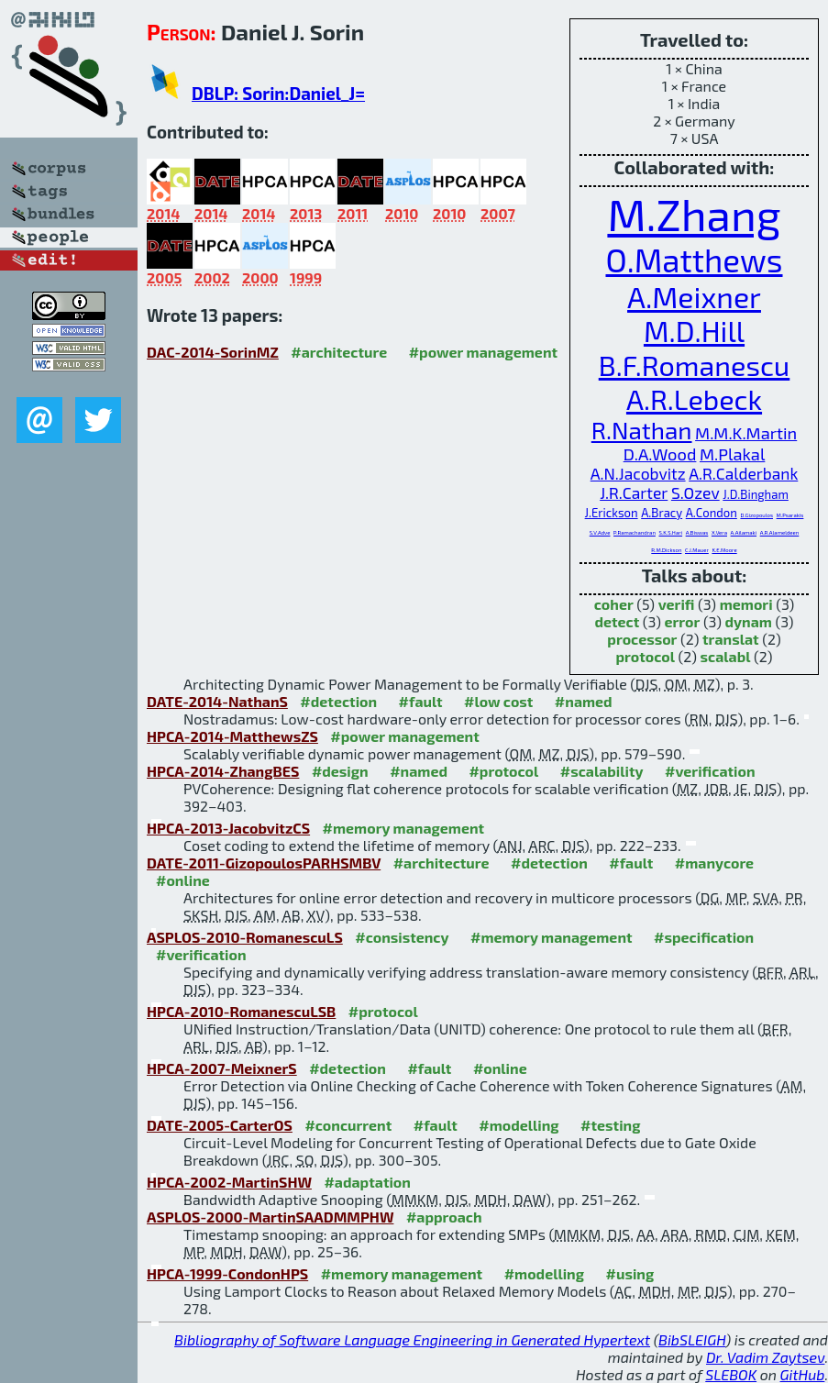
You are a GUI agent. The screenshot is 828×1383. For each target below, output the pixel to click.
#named (584, 701)
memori (746, 604)
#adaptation (367, 1181)
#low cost (498, 701)
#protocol (503, 771)
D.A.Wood (660, 454)
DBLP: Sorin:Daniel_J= (278, 93)
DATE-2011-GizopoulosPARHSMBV (264, 862)
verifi (676, 604)
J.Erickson (611, 512)
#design (340, 771)
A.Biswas (697, 532)
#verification (710, 771)
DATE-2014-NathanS (217, 701)
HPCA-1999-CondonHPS (227, 1273)
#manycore (714, 862)
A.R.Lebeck (694, 398)
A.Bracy (661, 512)
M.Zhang (693, 213)
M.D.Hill (694, 331)
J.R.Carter (634, 493)
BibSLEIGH (691, 1339)
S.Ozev (695, 493)
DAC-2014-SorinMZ (213, 351)
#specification (704, 937)
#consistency (401, 937)
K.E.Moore (724, 550)
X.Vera (719, 532)
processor (642, 638)
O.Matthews (693, 259)
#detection (338, 701)
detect (616, 621)
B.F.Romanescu (694, 365)
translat (730, 638)
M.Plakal (732, 454)
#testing (610, 1125)
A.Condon (711, 512)
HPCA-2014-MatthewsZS (232, 736)
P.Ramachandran (634, 532)
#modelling (518, 1125)
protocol (644, 656)
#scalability (602, 771)
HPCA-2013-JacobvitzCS (228, 827)
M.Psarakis (790, 515)
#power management (483, 351)
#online (183, 880)
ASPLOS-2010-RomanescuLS (245, 937)
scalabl (726, 656)
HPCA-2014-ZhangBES (223, 771)
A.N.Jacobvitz (638, 473)
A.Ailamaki (744, 532)
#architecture (339, 351)
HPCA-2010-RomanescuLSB (241, 1011)
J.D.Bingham (756, 494)
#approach (444, 1216)
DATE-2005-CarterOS (220, 1125)
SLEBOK (730, 1374)
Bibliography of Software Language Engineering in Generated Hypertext (412, 1339)
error (682, 621)
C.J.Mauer (697, 550)
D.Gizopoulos (756, 515)
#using (629, 1273)
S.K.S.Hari (670, 532)
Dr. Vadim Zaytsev (765, 1357)
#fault (421, 701)
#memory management (404, 827)
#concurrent (348, 1125)
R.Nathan (641, 429)
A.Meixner (694, 296)
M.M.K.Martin (746, 433)
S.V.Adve (600, 532)
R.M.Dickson (666, 550)
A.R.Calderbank (743, 473)
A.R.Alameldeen (780, 532)
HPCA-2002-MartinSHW (229, 1181)
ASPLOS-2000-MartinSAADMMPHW (270, 1216)
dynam (748, 621)
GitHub (802, 1374)
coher (614, 604)
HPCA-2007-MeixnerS (222, 1068)
